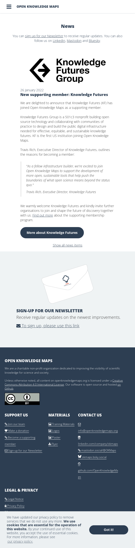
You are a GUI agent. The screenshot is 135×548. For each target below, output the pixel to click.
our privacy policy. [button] (20, 541)
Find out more (42, 215)
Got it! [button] (109, 530)
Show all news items (67, 245)
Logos (54, 431)
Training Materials (61, 424)
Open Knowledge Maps (38, 6)
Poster (54, 437)
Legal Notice (14, 499)
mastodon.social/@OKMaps (97, 450)
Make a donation (17, 431)
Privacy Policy (15, 506)
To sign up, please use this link (47, 325)
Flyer (53, 444)
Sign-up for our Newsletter (23, 450)
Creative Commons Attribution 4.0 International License (64, 382)
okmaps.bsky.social (92, 457)
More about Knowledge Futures (52, 232)
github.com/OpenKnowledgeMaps (98, 470)
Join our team (15, 424)
